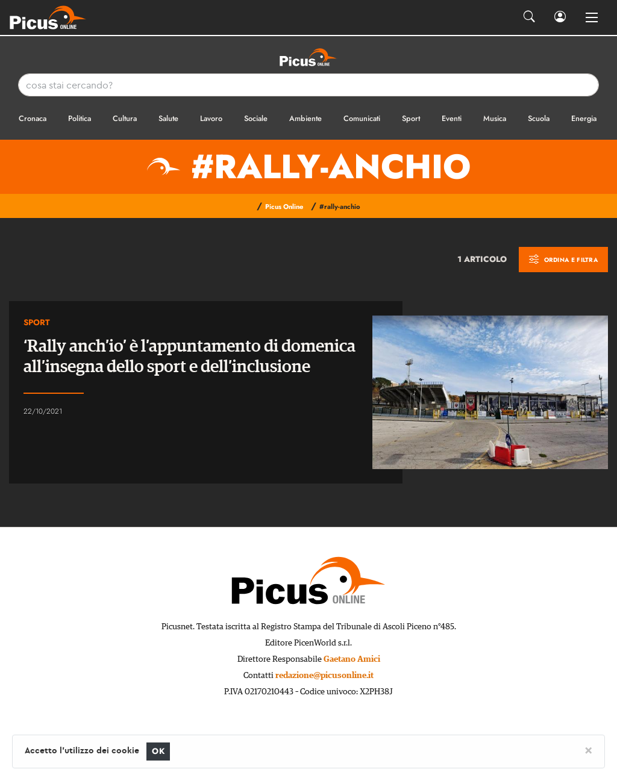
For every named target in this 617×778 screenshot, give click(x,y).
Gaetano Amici (352, 659)
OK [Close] (158, 751)
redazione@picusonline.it (324, 675)
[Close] (588, 749)
